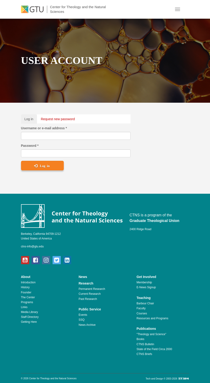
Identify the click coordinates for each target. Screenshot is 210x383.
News (83, 277)
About (25, 277)
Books (140, 339)
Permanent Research (92, 289)
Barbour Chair (145, 303)
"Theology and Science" (151, 334)
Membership (144, 282)
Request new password (58, 119)
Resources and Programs (152, 318)
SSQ (82, 319)
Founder (26, 292)
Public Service (90, 309)
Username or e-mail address (44, 128)
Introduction (28, 282)
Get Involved (146, 277)
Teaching (144, 298)
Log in (31, 120)
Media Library (29, 312)
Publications (146, 328)
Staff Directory (30, 317)
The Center (28, 297)
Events (83, 314)
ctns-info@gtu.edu (32, 246)
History (25, 287)
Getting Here (29, 321)
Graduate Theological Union (154, 221)
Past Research (88, 299)
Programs (27, 302)
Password (30, 146)
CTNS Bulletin (145, 344)
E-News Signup (146, 287)
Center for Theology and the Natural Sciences (78, 9)
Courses (142, 313)
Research (86, 283)
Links (24, 307)
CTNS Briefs (144, 354)
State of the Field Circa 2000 (154, 349)
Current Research (90, 293)
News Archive (87, 325)
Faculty (141, 308)
